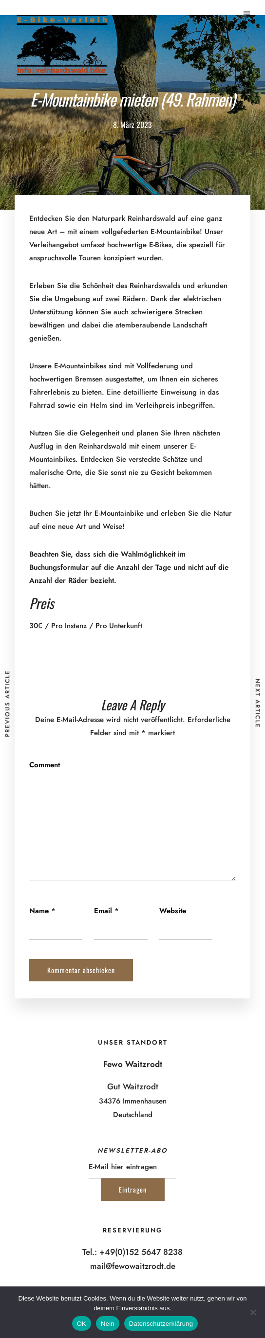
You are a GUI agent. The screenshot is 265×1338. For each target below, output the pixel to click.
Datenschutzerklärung (161, 1323)
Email (103, 910)
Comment (44, 764)
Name (39, 910)
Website (172, 910)
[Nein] (253, 1312)
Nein (107, 1323)
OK (81, 1323)
